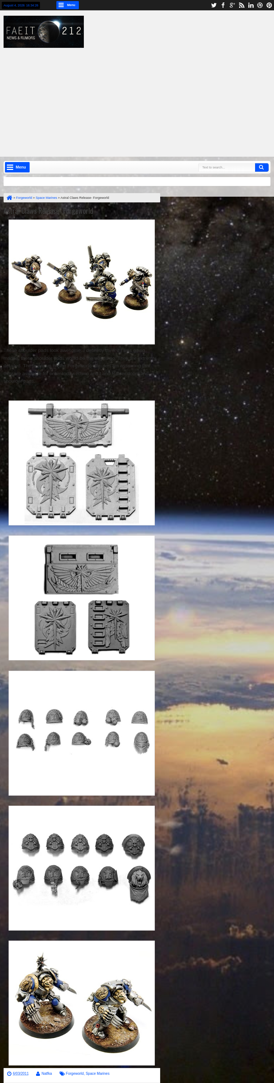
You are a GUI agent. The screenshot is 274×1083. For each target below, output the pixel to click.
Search (262, 167)
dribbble (260, 5)
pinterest (269, 5)
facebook (223, 5)
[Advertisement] (142, 98)
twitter (213, 5)
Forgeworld (75, 1074)
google (232, 5)
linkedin (250, 5)
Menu (71, 5)
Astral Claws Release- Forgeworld (48, 210)
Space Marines (98, 1074)
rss (241, 5)
